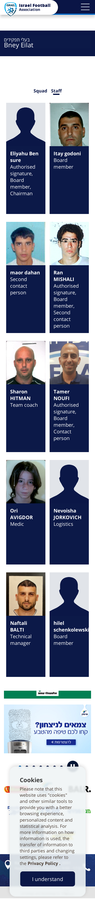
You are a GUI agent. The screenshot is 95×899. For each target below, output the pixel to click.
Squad (40, 91)
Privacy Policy (43, 863)
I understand (47, 878)
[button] (85, 7)
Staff (56, 91)
